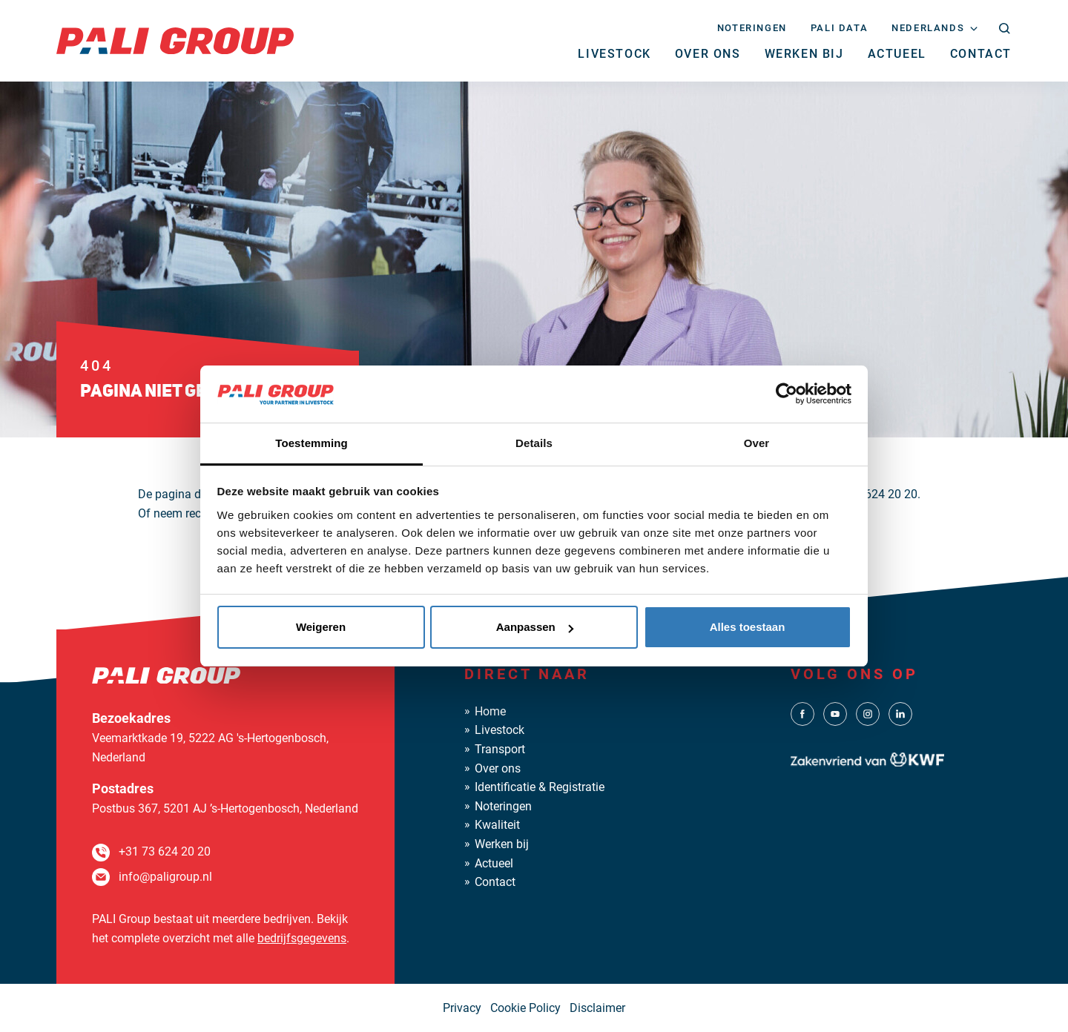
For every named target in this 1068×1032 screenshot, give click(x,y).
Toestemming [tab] (311, 443)
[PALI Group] (175, 40)
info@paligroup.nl (165, 877)
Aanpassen (534, 627)
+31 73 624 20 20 (165, 851)
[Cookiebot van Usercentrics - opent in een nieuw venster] (786, 394)
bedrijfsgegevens (301, 938)
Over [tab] (757, 443)
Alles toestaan (747, 627)
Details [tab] (534, 443)
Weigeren (321, 627)
